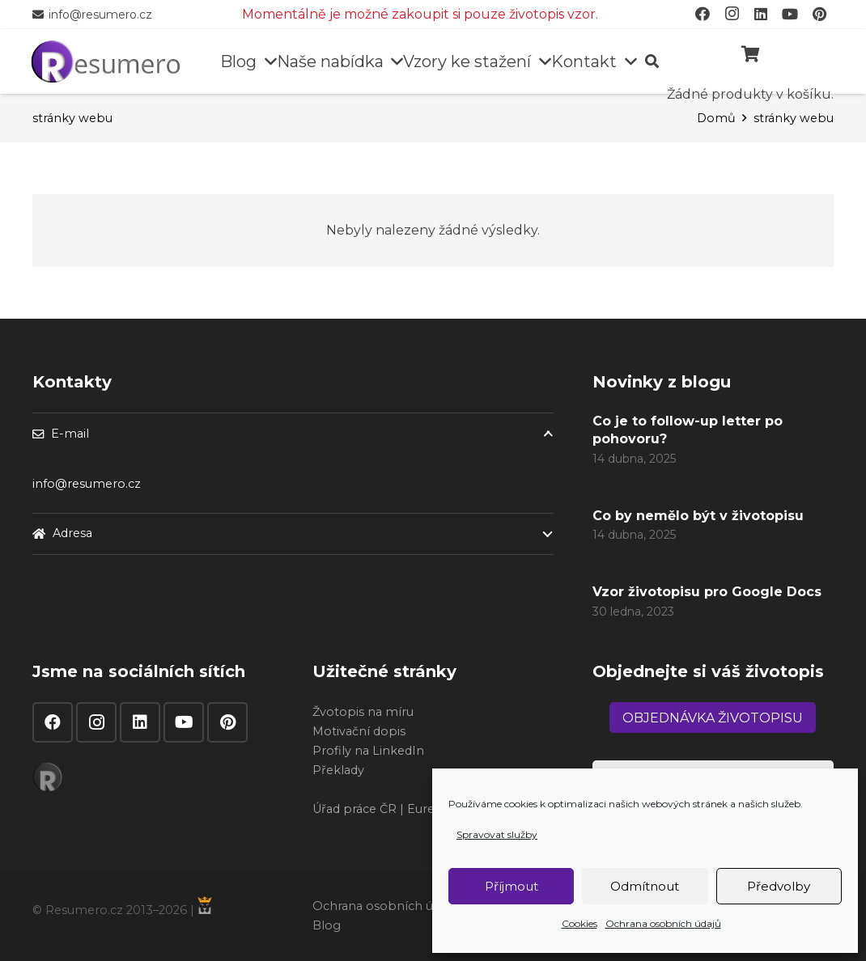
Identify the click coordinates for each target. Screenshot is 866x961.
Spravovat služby (496, 834)
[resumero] (105, 60)
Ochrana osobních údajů (663, 923)
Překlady (338, 770)
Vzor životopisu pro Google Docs (706, 592)
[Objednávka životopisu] (712, 717)
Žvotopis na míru (363, 712)
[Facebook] (52, 722)
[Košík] (750, 54)
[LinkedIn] (140, 722)
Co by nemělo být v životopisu (698, 515)
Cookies (579, 923)
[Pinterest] (227, 722)
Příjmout (511, 886)
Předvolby (778, 886)
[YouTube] (183, 722)
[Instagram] (96, 722)
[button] (267, 61)
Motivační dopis (358, 731)
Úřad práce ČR (354, 809)
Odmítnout (644, 886)
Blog (326, 925)
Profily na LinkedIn (368, 750)
